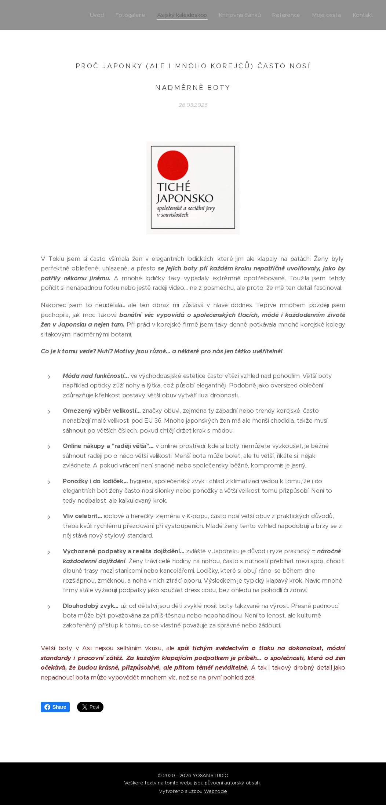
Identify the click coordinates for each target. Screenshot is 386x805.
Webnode (215, 791)
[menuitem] (92, 15)
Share (55, 707)
